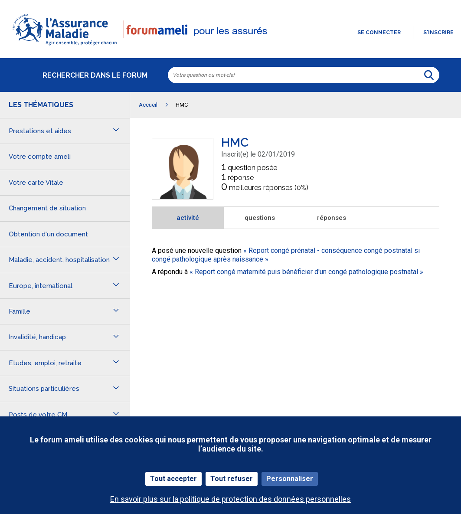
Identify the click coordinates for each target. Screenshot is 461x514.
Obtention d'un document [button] (48, 234)
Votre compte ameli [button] (40, 156)
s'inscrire (438, 32)
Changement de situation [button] (47, 208)
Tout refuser (231, 479)
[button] (230, 46)
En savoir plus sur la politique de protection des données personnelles (230, 499)
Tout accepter (173, 479)
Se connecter (379, 32)
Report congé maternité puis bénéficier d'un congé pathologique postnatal (306, 272)
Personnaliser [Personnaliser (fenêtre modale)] (289, 479)
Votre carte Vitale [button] (36, 183)
